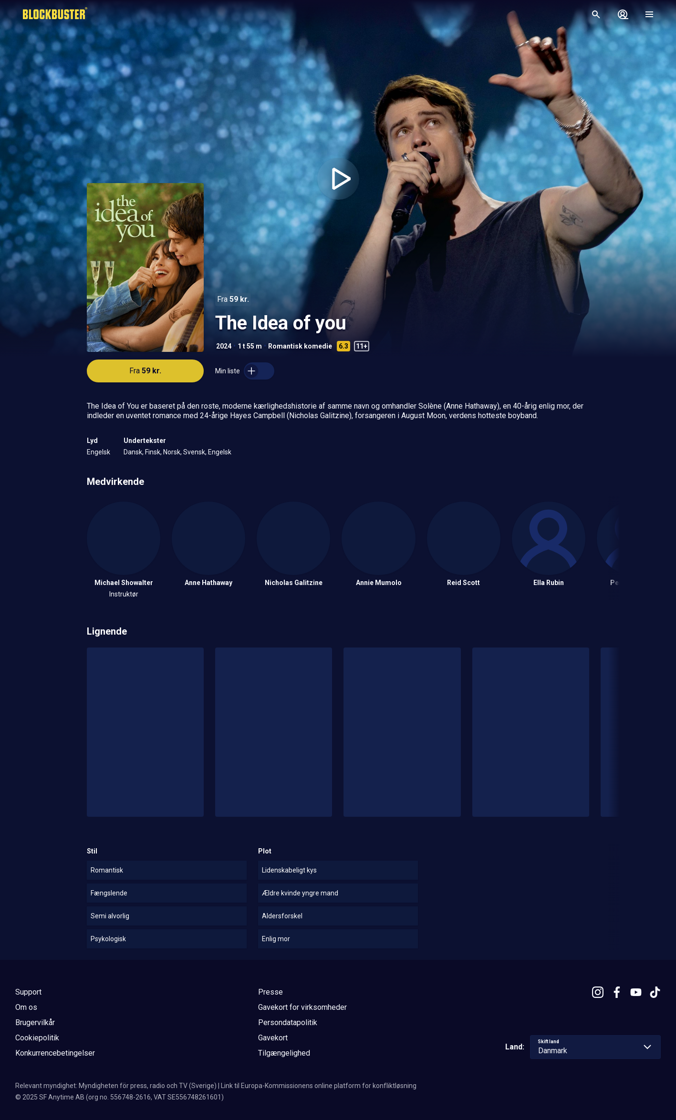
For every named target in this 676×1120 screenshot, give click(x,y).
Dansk (133, 452)
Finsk (152, 452)
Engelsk (98, 452)
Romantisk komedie (300, 346)
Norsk (171, 452)
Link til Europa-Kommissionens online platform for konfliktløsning (318, 1085)
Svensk (194, 452)
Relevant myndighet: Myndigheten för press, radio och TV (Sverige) (116, 1085)
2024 (223, 346)
